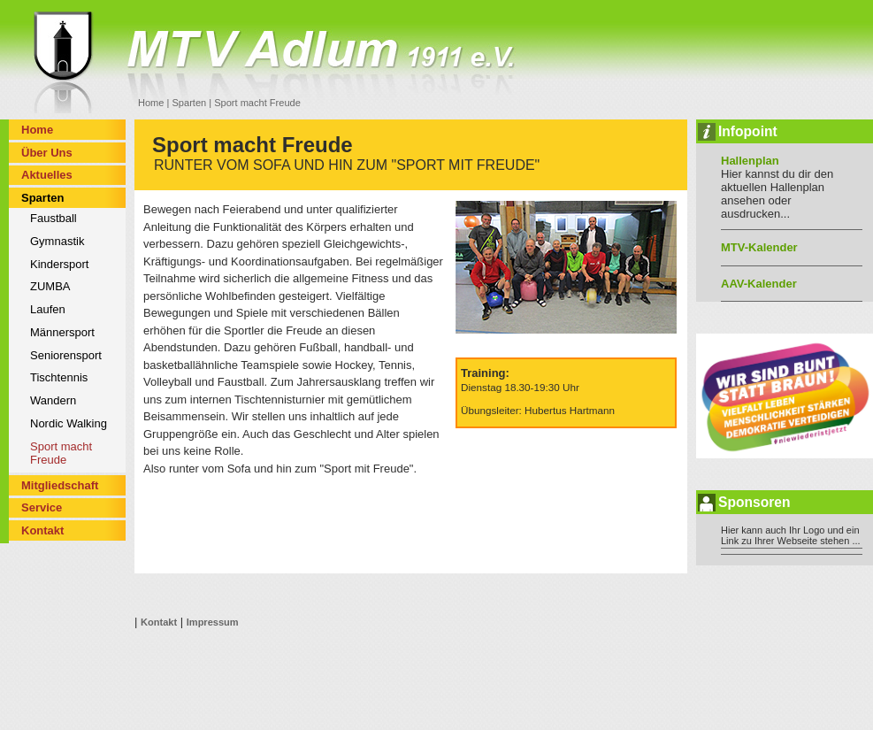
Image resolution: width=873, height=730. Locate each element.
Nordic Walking (68, 423)
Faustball (53, 218)
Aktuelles (47, 174)
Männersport (62, 332)
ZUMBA (50, 286)
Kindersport (59, 264)
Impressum (213, 622)
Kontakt (42, 530)
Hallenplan (750, 160)
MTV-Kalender (759, 247)
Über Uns (47, 152)
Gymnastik (57, 241)
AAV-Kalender (759, 283)
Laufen (47, 309)
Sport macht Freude (61, 453)
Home (151, 102)
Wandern (53, 400)
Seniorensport (66, 355)
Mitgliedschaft (59, 485)
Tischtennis (59, 377)
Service (41, 507)
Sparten (189, 102)
